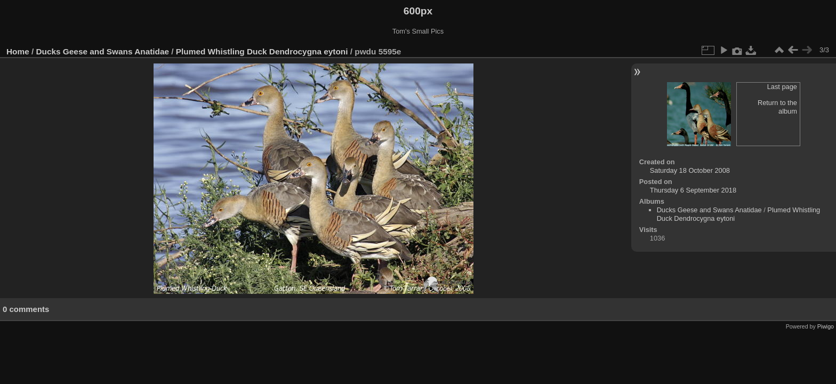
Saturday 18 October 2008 (690, 170)
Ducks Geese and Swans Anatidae (103, 51)
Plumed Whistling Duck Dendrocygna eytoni (263, 51)
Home (17, 51)
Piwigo (825, 326)
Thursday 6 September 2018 (693, 190)
